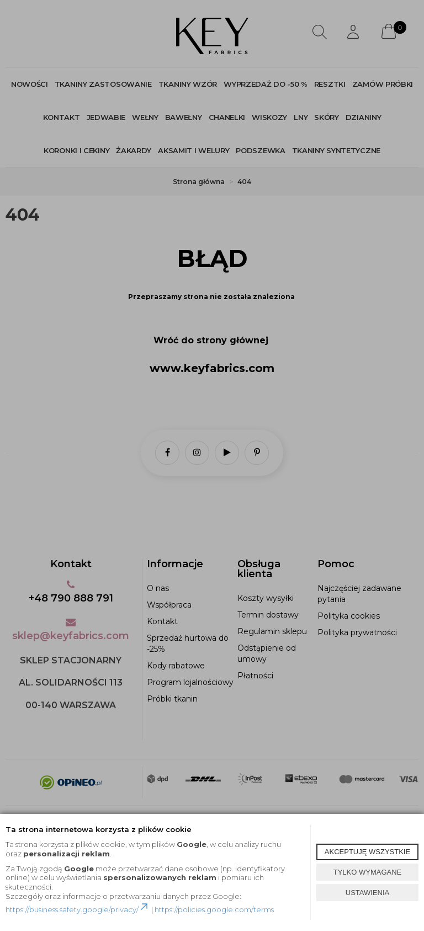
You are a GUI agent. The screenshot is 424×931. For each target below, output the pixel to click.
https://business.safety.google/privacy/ (78, 909)
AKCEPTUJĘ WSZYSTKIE (367, 852)
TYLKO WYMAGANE (367, 872)
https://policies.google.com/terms (214, 909)
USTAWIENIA (367, 892)
